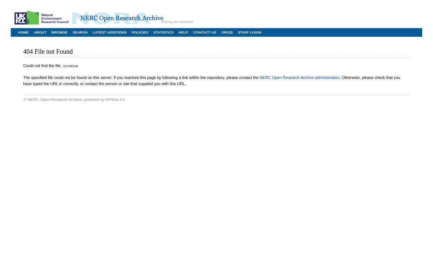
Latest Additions (110, 32)
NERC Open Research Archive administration (300, 77)
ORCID (227, 32)
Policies (140, 32)
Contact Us (204, 32)
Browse (59, 32)
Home (23, 32)
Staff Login (249, 32)
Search (80, 32)
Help (183, 32)
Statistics (163, 32)
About (40, 32)
